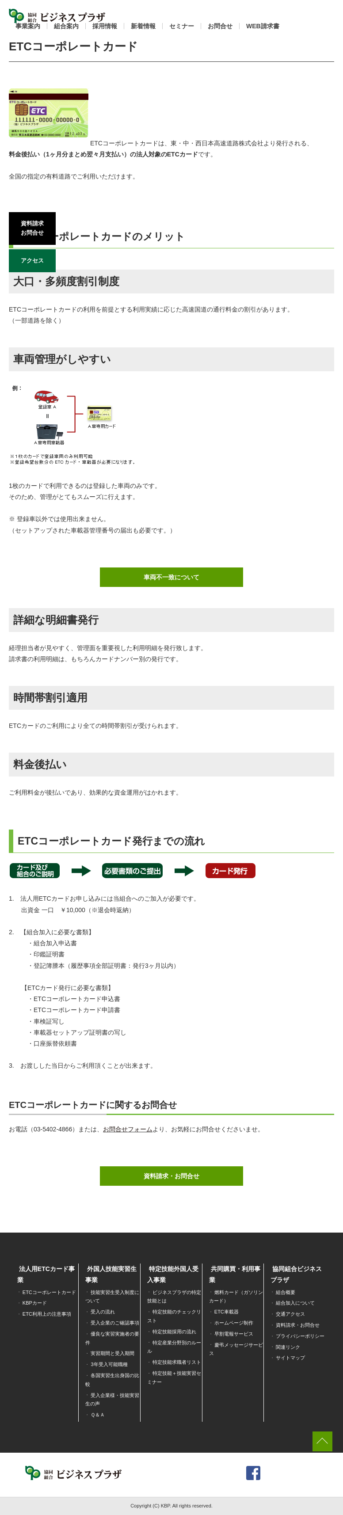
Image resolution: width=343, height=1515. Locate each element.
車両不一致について (171, 577)
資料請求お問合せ (32, 228)
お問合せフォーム (127, 1129)
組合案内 (66, 26)
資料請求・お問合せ (171, 1176)
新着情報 (143, 26)
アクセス (32, 259)
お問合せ (220, 26)
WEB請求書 (262, 26)
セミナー (181, 26)
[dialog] (326, 1497)
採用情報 (104, 26)
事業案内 (27, 26)
